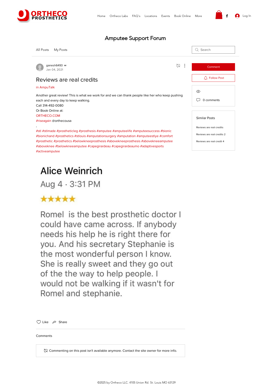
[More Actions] (182, 65)
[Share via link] (59, 322)
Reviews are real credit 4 (210, 141)
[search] (213, 50)
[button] (219, 14)
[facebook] (227, 16)
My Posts (60, 50)
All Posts (42, 50)
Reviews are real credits (209, 127)
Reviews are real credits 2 (210, 134)
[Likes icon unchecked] (38, 322)
